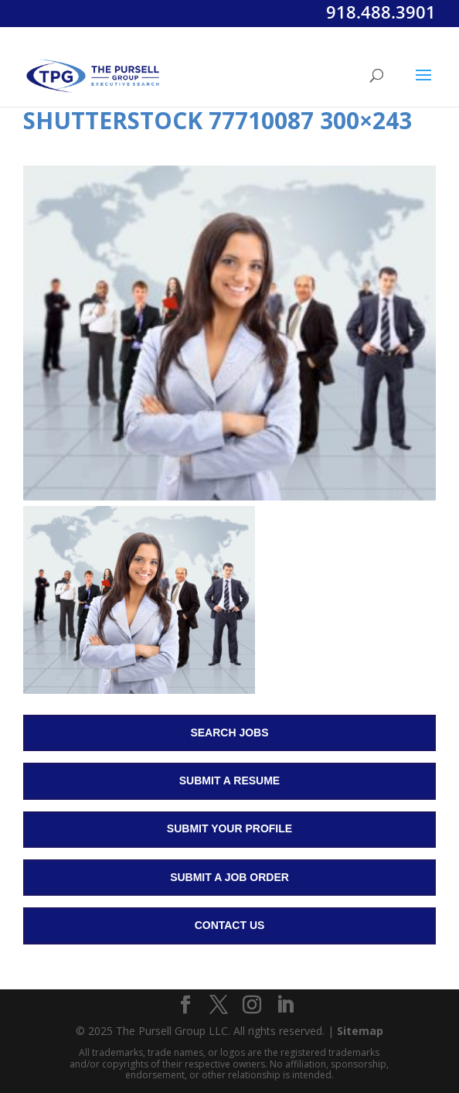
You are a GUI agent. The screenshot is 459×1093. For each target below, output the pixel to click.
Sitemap (360, 1030)
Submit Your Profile (229, 828)
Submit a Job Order (229, 877)
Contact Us (230, 925)
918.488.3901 (381, 11)
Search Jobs (229, 732)
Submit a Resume (229, 780)
